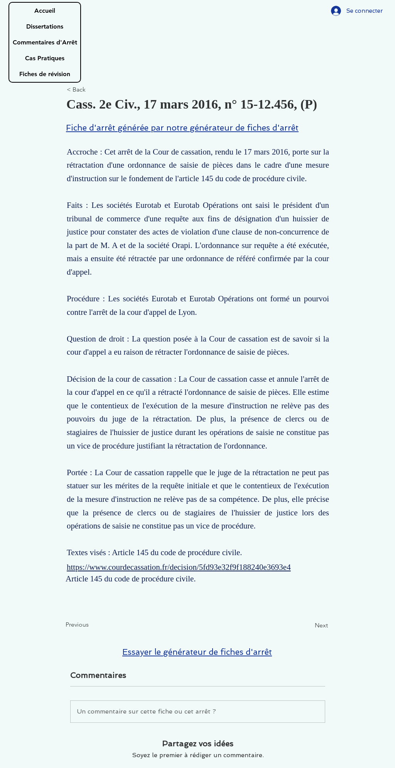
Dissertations (44, 26)
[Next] (308, 625)
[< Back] (92, 89)
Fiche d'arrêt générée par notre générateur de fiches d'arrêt (182, 128)
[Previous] (91, 625)
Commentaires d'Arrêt (45, 42)
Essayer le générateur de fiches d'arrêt (197, 652)
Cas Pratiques (44, 58)
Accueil (44, 10)
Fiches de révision (44, 74)
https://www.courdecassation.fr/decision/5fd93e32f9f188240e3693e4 (179, 567)
